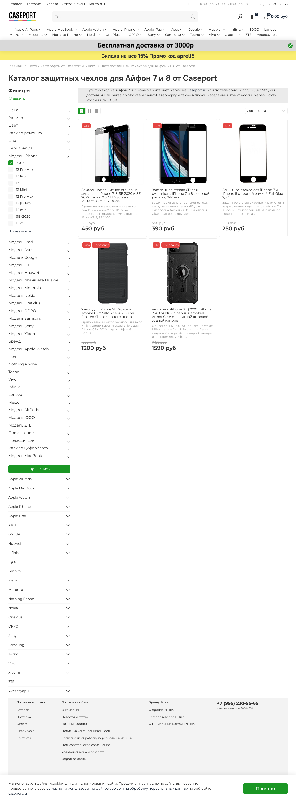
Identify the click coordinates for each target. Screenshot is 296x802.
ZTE (248, 35)
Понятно (265, 788)
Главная (15, 66)
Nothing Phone (67, 35)
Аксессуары (269, 35)
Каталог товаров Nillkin (166, 717)
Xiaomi (232, 35)
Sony (154, 35)
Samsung (175, 35)
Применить (39, 469)
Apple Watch (95, 29)
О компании (71, 710)
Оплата (51, 4)
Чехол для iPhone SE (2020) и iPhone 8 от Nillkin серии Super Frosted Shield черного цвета (107, 313)
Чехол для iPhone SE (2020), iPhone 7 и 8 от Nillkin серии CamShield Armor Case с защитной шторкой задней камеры (182, 315)
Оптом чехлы (73, 4)
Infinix (238, 29)
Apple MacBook (62, 29)
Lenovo (270, 29)
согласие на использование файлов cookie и (85, 789)
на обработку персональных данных (156, 789)
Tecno (197, 35)
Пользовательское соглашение (86, 745)
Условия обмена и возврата (83, 752)
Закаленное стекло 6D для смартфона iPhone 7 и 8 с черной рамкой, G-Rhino (180, 193)
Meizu (16, 35)
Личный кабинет (74, 724)
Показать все (19, 231)
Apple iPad (155, 29)
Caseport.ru (196, 90)
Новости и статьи (75, 717)
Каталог (15, 4)
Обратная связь (74, 759)
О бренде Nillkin (161, 710)
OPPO (136, 35)
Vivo (214, 35)
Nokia (94, 35)
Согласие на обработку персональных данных (97, 738)
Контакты (97, 4)
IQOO (254, 29)
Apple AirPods (28, 29)
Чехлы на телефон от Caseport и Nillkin (62, 66)
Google (196, 29)
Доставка (34, 4)
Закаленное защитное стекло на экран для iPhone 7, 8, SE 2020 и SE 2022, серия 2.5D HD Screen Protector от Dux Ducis (111, 195)
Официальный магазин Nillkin (172, 724)
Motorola (38, 35)
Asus (177, 29)
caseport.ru (17, 794)
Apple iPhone (126, 29)
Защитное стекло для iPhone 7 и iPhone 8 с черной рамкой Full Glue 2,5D (252, 193)
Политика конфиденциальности (86, 731)
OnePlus (115, 35)
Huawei (217, 29)
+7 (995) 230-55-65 (273, 4)
